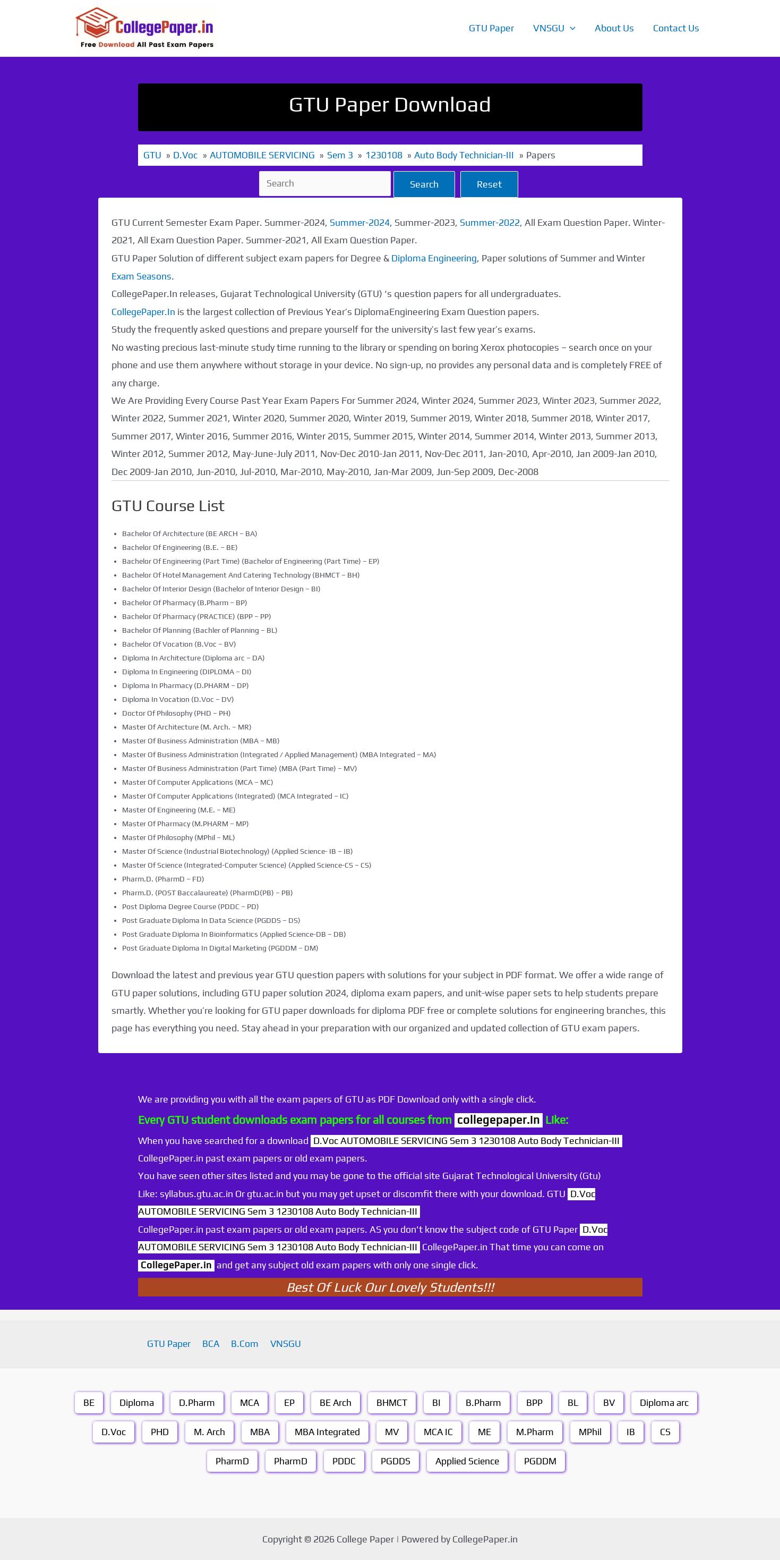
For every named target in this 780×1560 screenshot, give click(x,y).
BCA (213, 1343)
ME (488, 1431)
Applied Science (468, 1460)
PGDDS (395, 1460)
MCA (248, 1402)
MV (393, 1431)
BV (611, 1402)
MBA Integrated (327, 1431)
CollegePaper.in (177, 1263)
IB (636, 1431)
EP (288, 1402)
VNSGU (554, 28)
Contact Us (676, 27)
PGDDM (542, 1460)
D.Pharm (194, 1402)
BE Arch (335, 1402)
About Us (614, 27)
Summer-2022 (490, 221)
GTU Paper (491, 27)
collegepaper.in (498, 1119)
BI (437, 1402)
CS (670, 1431)
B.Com (244, 1343)
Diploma (133, 1402)
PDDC (343, 1460)
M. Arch (206, 1431)
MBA (257, 1431)
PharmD (231, 1460)
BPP (536, 1402)
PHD (156, 1431)
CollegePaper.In (144, 311)
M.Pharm (539, 1431)
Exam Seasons (143, 275)
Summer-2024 (360, 221)
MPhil (595, 1431)
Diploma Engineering (434, 257)
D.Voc (109, 1431)
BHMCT (392, 1402)
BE (85, 1402)
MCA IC (441, 1431)
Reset (490, 183)
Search (426, 183)
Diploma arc (667, 1402)
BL (574, 1402)
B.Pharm (485, 1402)
